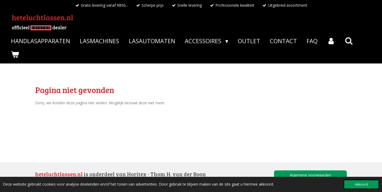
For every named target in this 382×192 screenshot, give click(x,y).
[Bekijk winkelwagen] (15, 54)
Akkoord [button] (361, 184)
